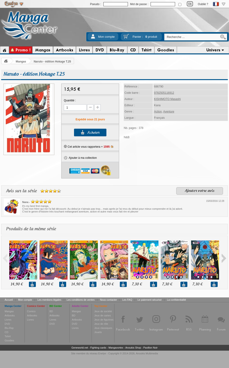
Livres (8, 319)
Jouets (98, 332)
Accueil (9, 299)
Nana (25, 202)
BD (51, 311)
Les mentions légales (49, 299)
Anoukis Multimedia (147, 353)
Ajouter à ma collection (80, 157)
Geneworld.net (79, 347)
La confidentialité (176, 299)
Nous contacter (108, 299)
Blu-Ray (9, 328)
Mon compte (106, 36)
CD (6, 332)
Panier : (145, 36)
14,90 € (17, 284)
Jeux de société (103, 311)
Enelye (102, 353)
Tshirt (8, 336)
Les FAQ (127, 299)
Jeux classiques (103, 328)
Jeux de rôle (101, 323)
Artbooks (10, 315)
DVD (7, 323)
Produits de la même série (31, 229)
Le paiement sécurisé (149, 299)
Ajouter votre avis (199, 191)
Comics (31, 311)
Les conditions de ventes (81, 299)
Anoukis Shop (133, 347)
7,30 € (137, 284)
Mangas (21, 61)
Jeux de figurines (103, 319)
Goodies (9, 340)
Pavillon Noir (150, 347)
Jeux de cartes (102, 315)
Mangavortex (115, 347)
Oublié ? (203, 4)
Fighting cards (98, 347)
